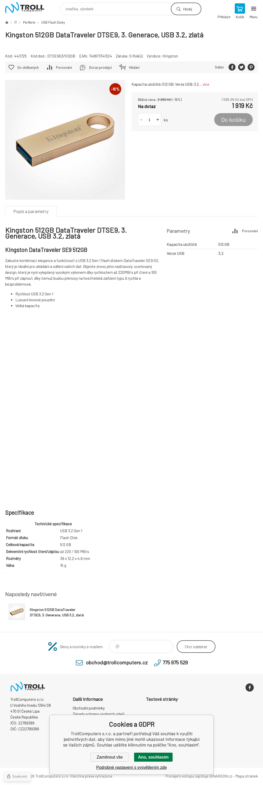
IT (15, 22)
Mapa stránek (246, 776)
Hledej (187, 8)
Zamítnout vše (110, 757)
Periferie (29, 22)
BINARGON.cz (220, 776)
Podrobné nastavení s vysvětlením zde (131, 767)
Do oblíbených (28, 67)
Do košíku (233, 119)
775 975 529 (175, 662)
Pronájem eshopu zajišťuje (187, 776)
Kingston (170, 56)
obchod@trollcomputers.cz (117, 662)
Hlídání (134, 67)
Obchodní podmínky (89, 708)
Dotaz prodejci (100, 67)
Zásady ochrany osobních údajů (99, 714)
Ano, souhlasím (153, 757)
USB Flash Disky (53, 22)
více (206, 84)
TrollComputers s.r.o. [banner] (28, 7)
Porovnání (64, 67)
